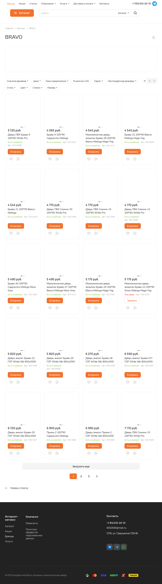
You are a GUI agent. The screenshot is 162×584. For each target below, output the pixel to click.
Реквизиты (32, 523)
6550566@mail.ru (116, 527)
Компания (32, 516)
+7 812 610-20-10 (141, 3)
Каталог (9, 526)
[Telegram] (154, 3)
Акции (8, 531)
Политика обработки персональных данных (34, 534)
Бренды (9, 536)
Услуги (9, 541)
